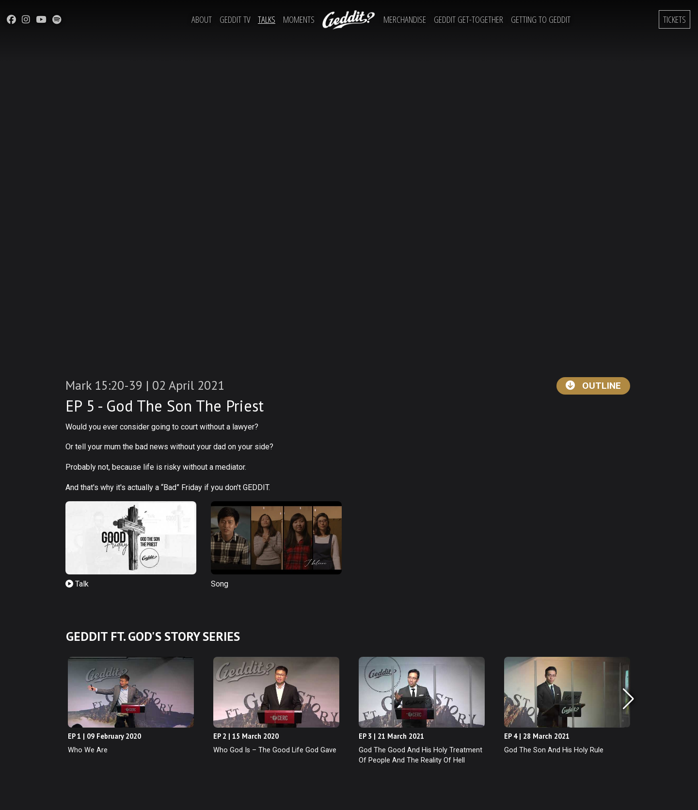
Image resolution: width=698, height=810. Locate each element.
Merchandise (404, 19)
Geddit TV (235, 19)
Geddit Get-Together (468, 19)
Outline (593, 385)
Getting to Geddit (541, 19)
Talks (266, 19)
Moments (299, 19)
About (201, 19)
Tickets (674, 19)
